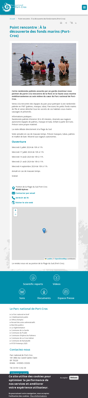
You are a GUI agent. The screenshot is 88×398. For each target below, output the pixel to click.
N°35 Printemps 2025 (19, 343)
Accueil (12, 19)
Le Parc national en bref (20, 314)
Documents (44, 298)
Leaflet (48, 259)
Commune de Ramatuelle (20, 341)
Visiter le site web (24, 202)
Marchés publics (17, 325)
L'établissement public (19, 317)
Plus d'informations (38, 396)
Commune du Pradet (19, 333)
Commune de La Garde (20, 330)
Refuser (73, 378)
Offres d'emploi (17, 320)
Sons (22, 298)
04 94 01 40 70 (22, 197)
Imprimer (61, 22)
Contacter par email (25, 193)
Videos (56, 284)
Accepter (64, 377)
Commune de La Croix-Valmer (22, 338)
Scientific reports (33, 284)
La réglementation (18, 328)
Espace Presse (66, 298)
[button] (44, 230)
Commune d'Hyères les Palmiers (23, 335)
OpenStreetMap (61, 259)
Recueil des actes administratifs (23, 322)
